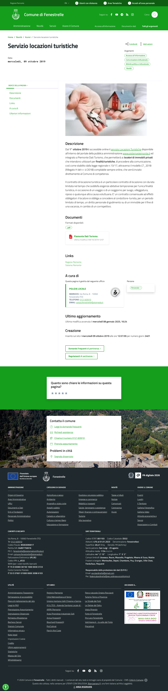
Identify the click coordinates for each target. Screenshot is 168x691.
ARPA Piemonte (54, 609)
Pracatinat (89, 626)
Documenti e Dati (15, 507)
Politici (11, 520)
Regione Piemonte (55, 592)
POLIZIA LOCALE (77, 289)
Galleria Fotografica (145, 507)
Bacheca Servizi (15, 622)
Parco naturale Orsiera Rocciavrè (99, 592)
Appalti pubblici (53, 507)
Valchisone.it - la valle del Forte (99, 622)
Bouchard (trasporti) (55, 622)
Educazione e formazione (57, 524)
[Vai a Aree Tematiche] (112, 3)
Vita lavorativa (85, 520)
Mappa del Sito (14, 655)
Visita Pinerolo (91, 609)
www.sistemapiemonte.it (136, 153)
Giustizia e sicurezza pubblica (91, 495)
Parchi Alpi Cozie (54, 630)
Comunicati (116, 503)
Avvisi (28, 37)
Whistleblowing (14, 659)
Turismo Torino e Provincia (96, 596)
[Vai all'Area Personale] (141, 3)
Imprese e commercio (88, 499)
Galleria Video (143, 511)
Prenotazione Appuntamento (20, 609)
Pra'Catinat (51, 626)
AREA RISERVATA (82, 686)
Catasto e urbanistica (56, 516)
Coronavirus (116, 507)
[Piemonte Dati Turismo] (71, 237)
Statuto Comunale (16, 626)
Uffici (10, 503)
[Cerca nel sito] (154, 14)
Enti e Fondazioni (15, 511)
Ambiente (51, 499)
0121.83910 (85, 299)
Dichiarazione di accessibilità (20, 596)
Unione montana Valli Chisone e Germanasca (66, 601)
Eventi (140, 495)
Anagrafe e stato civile (56, 503)
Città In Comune (136, 680)
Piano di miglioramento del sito (21, 601)
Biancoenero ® (94, 683)
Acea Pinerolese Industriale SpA (60, 613)
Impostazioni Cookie (16, 638)
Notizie (114, 499)
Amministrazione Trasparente (20, 592)
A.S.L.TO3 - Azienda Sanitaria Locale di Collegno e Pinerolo (72, 605)
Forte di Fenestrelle (93, 613)
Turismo (82, 516)
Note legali (12, 634)
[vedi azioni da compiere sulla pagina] (145, 44)
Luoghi (140, 499)
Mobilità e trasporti (87, 503)
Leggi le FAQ (13, 605)
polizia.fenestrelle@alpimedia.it (89, 302)
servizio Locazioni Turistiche (126, 149)
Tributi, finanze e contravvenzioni (93, 511)
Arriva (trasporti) (54, 617)
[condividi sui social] (131, 44)
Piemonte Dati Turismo (86, 236)
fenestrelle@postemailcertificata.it (28, 551)
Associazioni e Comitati (147, 524)
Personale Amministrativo (19, 516)
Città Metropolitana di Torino (59, 596)
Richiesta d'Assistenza (17, 617)
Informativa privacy (16, 630)
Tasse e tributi (117, 495)
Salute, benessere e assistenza (92, 507)
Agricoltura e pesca (55, 495)
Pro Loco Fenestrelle (94, 617)
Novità (19, 37)
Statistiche (12, 651)
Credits (11, 643)
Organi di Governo (15, 495)
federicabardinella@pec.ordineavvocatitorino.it (110, 576)
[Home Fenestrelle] (37, 14)
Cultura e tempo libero (56, 520)
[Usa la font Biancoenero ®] (86, 3)
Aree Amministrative (17, 499)
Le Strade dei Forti (93, 601)
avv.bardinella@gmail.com (102, 573)
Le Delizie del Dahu (93, 605)
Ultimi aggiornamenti (17, 647)
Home (10, 37)
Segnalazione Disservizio (18, 613)
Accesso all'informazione (105, 26)
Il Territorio (141, 503)
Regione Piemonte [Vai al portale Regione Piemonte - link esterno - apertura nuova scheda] (17, 3)
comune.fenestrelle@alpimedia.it (28, 554)
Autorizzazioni (53, 511)
